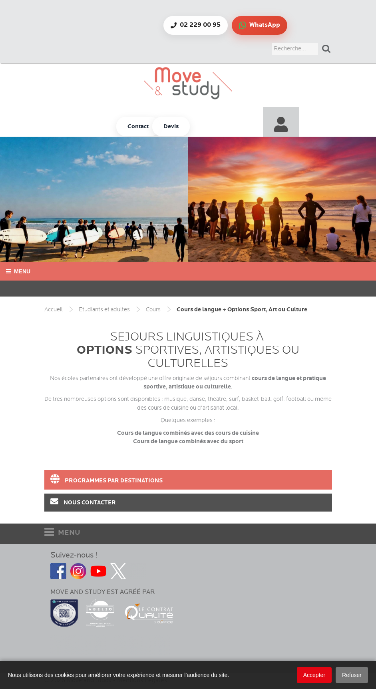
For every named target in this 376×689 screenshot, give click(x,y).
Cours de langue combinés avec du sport (188, 441)
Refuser (352, 675)
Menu (18, 271)
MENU (62, 532)
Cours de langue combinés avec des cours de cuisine (188, 433)
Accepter (314, 675)
